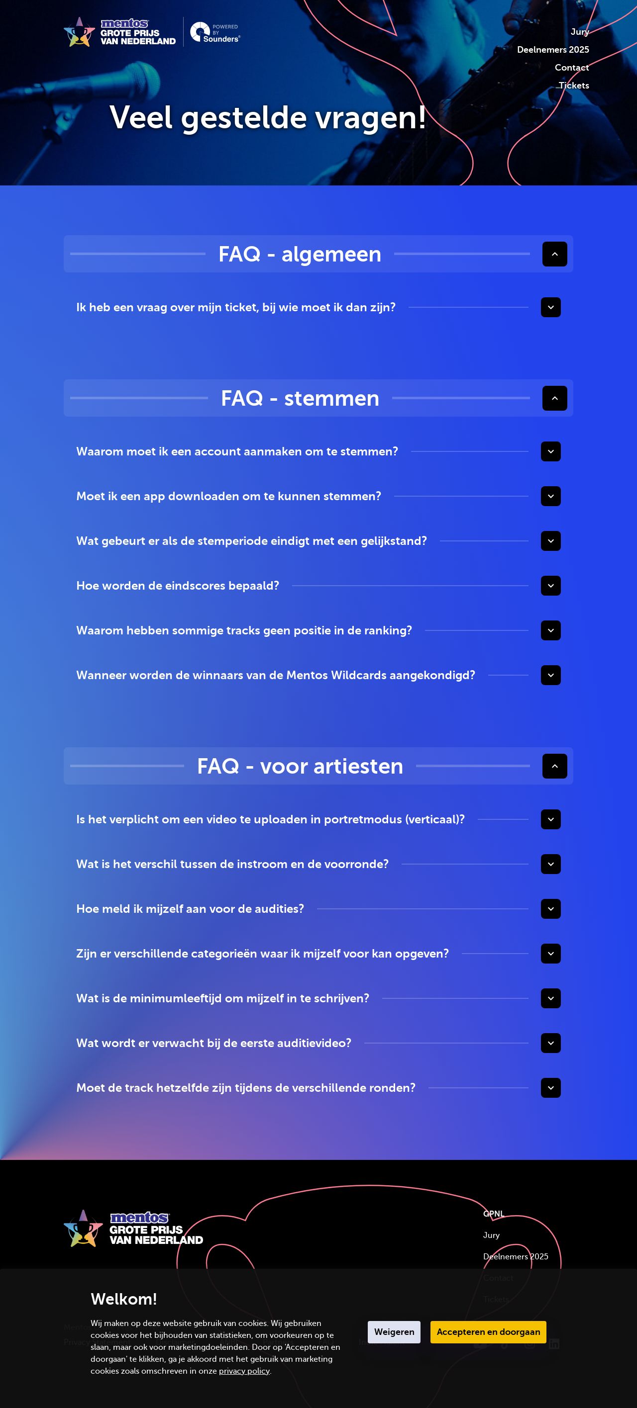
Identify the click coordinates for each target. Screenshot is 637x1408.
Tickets (574, 85)
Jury (580, 32)
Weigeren (394, 1332)
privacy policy (244, 1371)
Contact (572, 68)
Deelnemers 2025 (553, 50)
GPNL (494, 1214)
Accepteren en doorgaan (488, 1332)
